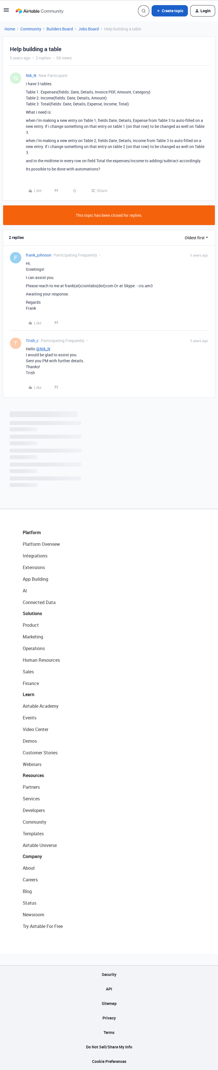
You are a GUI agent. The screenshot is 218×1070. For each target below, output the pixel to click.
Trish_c (32, 340)
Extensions (34, 567)
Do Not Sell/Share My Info (109, 1047)
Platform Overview (41, 544)
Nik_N (31, 75)
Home (10, 29)
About (29, 868)
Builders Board (60, 29)
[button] (6, 11)
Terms (109, 1032)
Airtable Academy (40, 706)
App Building (35, 579)
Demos (30, 741)
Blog (27, 891)
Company (32, 856)
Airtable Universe (40, 845)
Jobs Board (88, 29)
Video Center (35, 729)
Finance (31, 683)
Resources (33, 775)
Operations (34, 648)
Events (29, 718)
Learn (28, 694)
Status (29, 903)
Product (31, 625)
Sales (28, 672)
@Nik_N (43, 348)
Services (31, 799)
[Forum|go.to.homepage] (39, 10)
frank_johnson (38, 255)
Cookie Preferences (109, 1061)
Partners (31, 787)
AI (25, 591)
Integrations (35, 556)
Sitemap (109, 1003)
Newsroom (33, 914)
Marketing (33, 637)
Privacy (109, 1018)
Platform (32, 532)
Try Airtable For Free (43, 926)
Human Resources (41, 660)
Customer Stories (40, 753)
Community (30, 29)
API (109, 989)
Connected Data (39, 602)
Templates (33, 833)
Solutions (32, 613)
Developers (34, 810)
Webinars (32, 764)
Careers (30, 880)
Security (109, 974)
